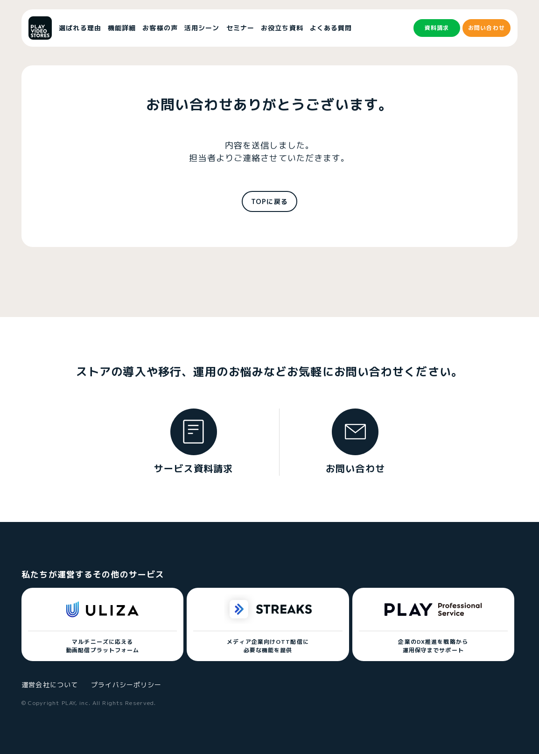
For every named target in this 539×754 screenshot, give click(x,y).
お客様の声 (160, 27)
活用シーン (202, 27)
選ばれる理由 (80, 27)
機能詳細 (122, 27)
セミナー (240, 27)
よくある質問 (331, 27)
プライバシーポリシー (126, 684)
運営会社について (49, 684)
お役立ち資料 (282, 27)
